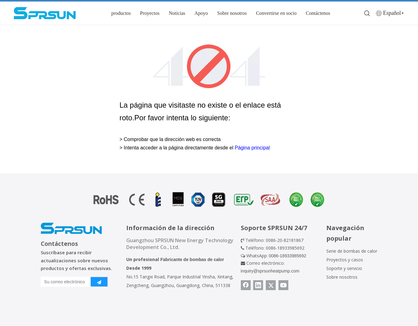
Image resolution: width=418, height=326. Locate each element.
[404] (209, 66)
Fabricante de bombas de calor (192, 259)
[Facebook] (246, 285)
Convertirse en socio (276, 13)
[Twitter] (271, 285)
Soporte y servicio (344, 268)
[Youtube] (283, 285)
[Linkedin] (258, 285)
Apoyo (201, 13)
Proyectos (150, 13)
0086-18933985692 (287, 255)
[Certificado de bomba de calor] (209, 199)
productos (121, 13)
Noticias (177, 13)
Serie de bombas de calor (351, 251)
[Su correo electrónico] (64, 281)
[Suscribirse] (99, 282)
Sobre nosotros (232, 13)
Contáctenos (318, 13)
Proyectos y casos (344, 260)
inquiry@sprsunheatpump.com (270, 270)
